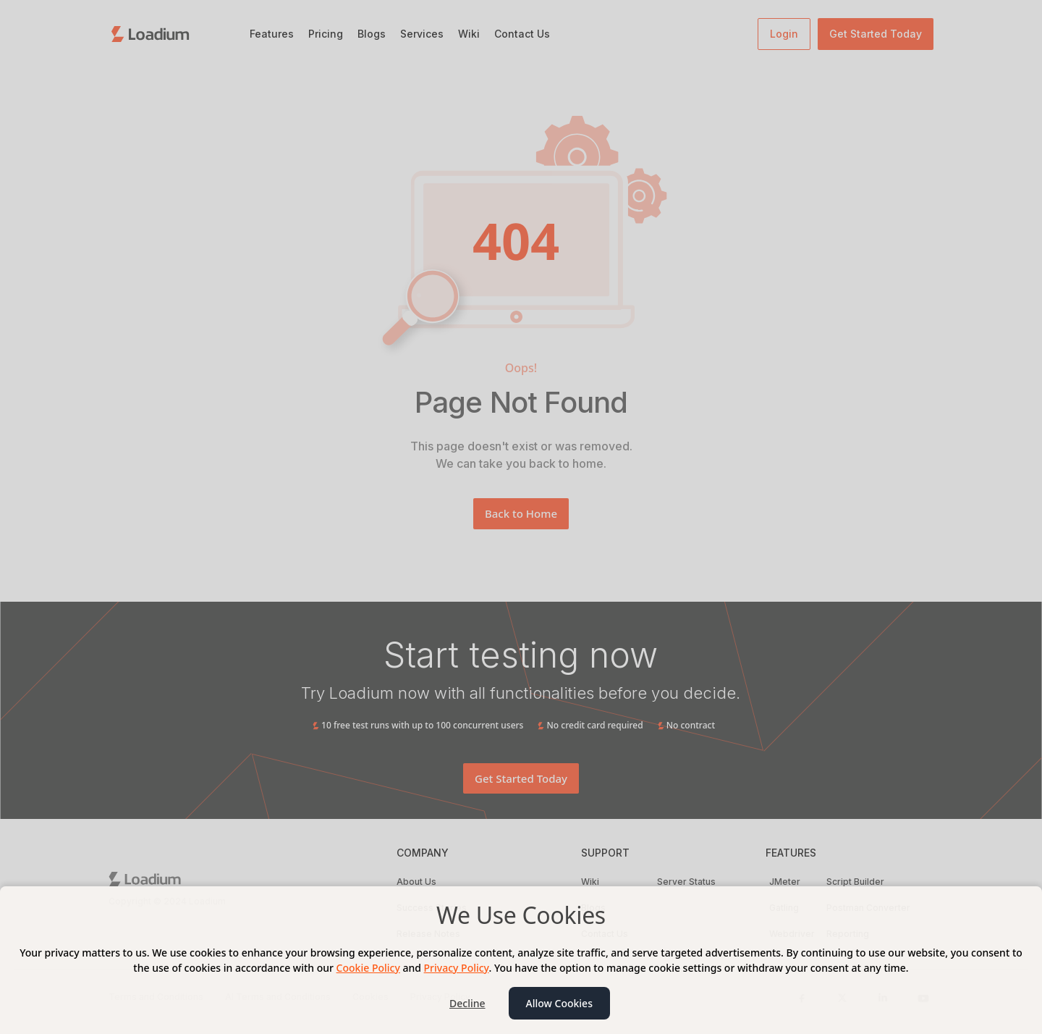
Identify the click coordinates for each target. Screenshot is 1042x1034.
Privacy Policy (456, 968)
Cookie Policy (368, 968)
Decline (467, 1003)
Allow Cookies (559, 1003)
